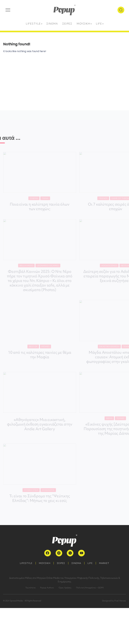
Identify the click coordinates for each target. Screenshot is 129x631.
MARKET (104, 563)
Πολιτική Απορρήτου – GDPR (90, 587)
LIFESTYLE (26, 563)
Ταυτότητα (30, 587)
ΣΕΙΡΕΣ (61, 563)
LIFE (90, 563)
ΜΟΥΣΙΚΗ (44, 563)
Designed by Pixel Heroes (114, 600)
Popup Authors (47, 587)
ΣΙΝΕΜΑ (76, 563)
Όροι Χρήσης (65, 587)
